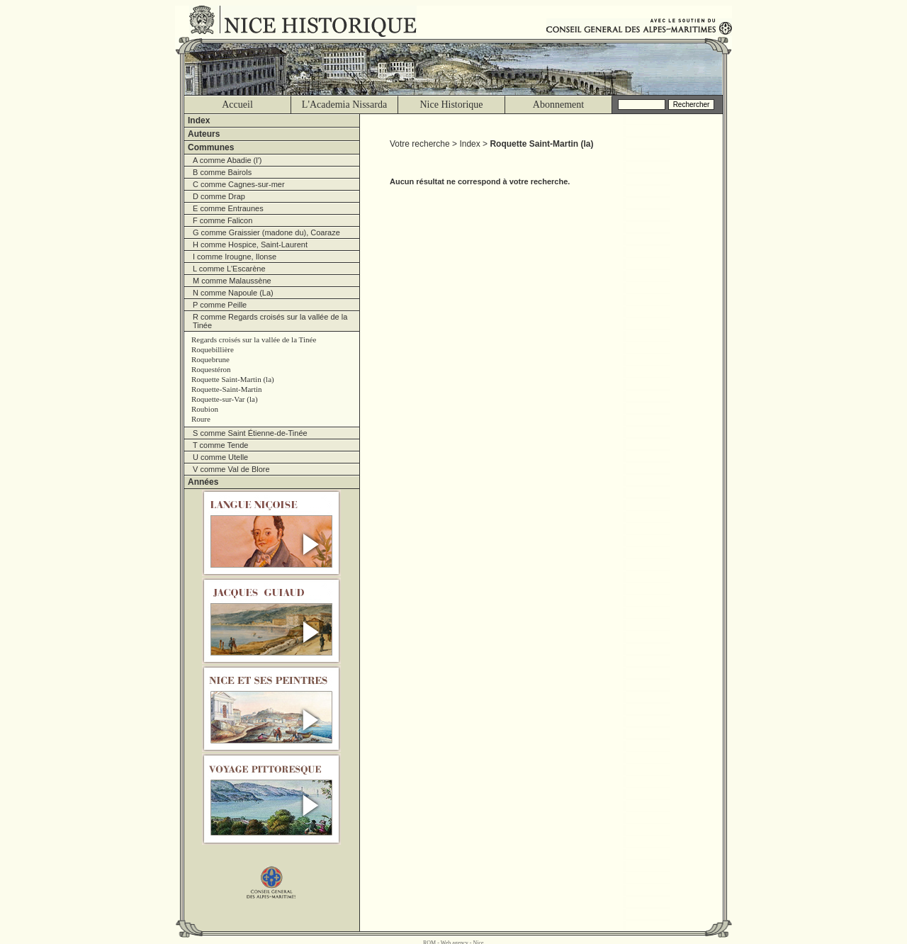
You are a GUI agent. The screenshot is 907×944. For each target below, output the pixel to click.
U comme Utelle (220, 457)
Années (203, 482)
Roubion (204, 409)
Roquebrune (210, 359)
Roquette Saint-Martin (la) (232, 379)
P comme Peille (220, 304)
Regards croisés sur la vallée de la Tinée (253, 339)
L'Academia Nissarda (344, 104)
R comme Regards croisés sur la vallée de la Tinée (270, 321)
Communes (211, 147)
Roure (200, 419)
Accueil (237, 104)
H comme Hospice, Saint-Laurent (250, 244)
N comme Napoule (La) (233, 292)
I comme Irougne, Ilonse (234, 256)
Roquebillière (212, 349)
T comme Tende (220, 445)
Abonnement (558, 104)
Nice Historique (451, 104)
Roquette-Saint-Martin (226, 389)
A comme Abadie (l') (227, 160)
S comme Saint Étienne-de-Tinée (250, 433)
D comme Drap (219, 196)
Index (199, 120)
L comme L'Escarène (229, 268)
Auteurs (204, 134)
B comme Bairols (222, 172)
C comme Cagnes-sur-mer (239, 184)
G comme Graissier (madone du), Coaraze (266, 232)
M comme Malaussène (232, 280)
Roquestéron (211, 369)
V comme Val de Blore (231, 469)
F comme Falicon (222, 220)
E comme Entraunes (228, 208)
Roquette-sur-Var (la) (224, 399)
